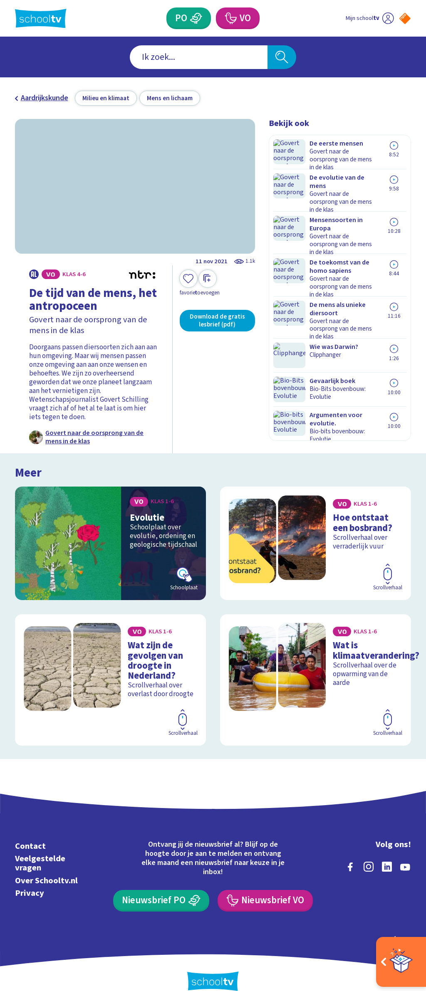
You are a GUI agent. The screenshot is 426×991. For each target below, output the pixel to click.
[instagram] (368, 852)
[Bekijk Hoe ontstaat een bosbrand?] (315, 542)
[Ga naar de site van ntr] (398, 926)
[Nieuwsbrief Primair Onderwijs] (161, 886)
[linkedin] (387, 852)
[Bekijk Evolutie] (110, 542)
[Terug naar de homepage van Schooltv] (41, 18)
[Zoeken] (281, 57)
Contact (30, 831)
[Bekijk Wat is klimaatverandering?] (315, 672)
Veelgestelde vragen (40, 848)
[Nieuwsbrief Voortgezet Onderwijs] (265, 886)
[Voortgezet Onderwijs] (230, 18)
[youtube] (405, 852)
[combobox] (198, 57)
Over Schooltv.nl (46, 866)
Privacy (29, 878)
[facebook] (350, 852)
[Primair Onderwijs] (196, 18)
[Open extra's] (401, 962)
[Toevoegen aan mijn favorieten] (188, 283)
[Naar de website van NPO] (405, 18)
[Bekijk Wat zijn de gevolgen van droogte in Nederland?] (110, 672)
